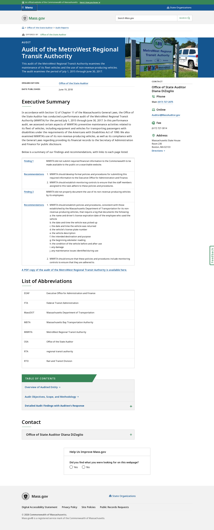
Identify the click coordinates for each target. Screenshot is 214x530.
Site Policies (89, 507)
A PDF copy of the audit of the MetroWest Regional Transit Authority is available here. (74, 270)
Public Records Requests (114, 507)
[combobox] (153, 18)
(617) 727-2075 (165, 101)
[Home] (23, 28)
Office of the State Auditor (40, 28)
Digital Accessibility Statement (39, 507)
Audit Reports (62, 28)
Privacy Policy (69, 507)
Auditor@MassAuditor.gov (166, 115)
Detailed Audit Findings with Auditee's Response (54, 405)
